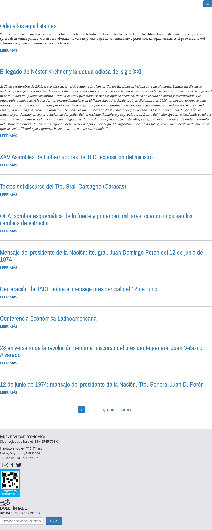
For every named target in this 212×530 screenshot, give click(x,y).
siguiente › (109, 410)
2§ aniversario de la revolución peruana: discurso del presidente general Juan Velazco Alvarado (101, 351)
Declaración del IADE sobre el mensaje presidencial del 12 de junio (78, 289)
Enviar (53, 521)
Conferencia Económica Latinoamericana (48, 318)
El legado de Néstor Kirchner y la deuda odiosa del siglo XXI (70, 72)
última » (126, 410)
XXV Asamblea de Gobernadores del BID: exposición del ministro (76, 157)
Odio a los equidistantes (28, 26)
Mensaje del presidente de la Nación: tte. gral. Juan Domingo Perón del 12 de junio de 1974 (101, 256)
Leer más (8, 50)
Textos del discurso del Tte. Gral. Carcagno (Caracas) (63, 187)
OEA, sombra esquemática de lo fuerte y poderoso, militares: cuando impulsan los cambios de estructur (96, 219)
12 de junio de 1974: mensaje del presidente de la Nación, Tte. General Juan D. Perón (102, 384)
